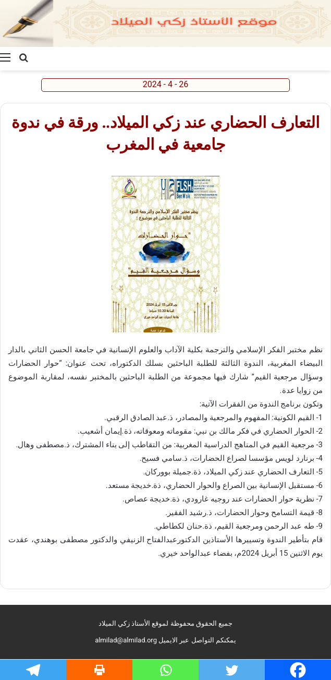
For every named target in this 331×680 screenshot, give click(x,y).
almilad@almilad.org (126, 640)
